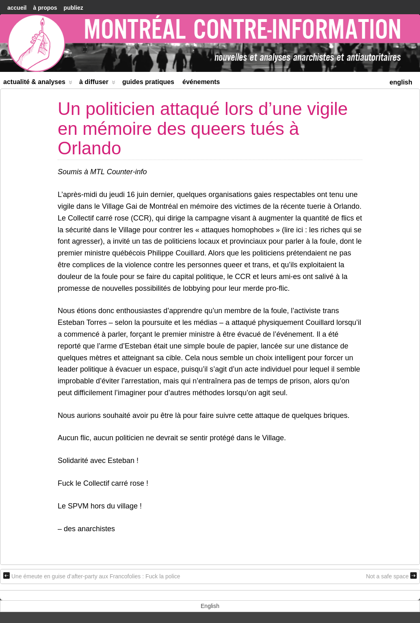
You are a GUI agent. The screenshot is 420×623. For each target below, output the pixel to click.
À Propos (45, 7)
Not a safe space (391, 576)
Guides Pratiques (148, 81)
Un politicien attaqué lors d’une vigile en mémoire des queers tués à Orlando (203, 128)
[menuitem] (401, 81)
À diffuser (97, 83)
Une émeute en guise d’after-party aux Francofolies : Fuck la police (91, 576)
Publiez (73, 7)
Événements (201, 81)
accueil (16, 7)
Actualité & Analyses (37, 83)
